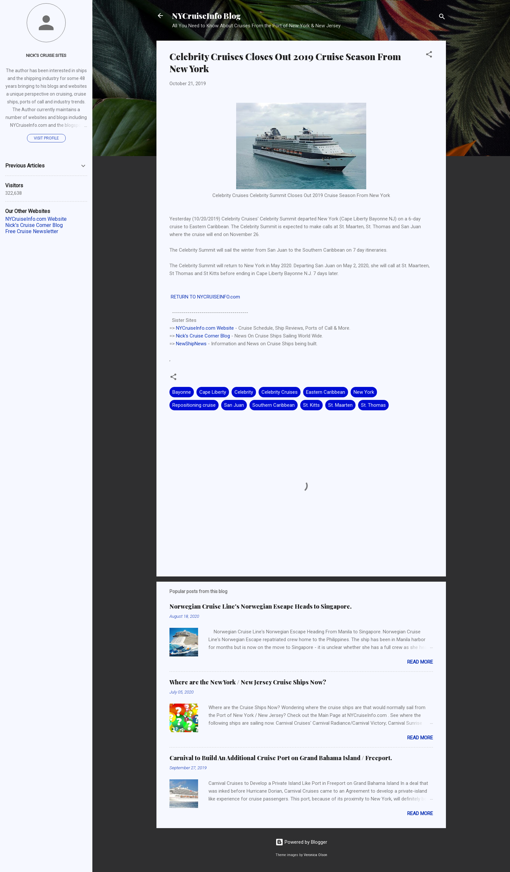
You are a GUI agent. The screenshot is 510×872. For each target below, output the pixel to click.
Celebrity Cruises (280, 392)
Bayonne (181, 392)
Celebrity (244, 392)
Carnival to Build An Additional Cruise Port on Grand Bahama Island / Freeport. (280, 758)
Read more (420, 662)
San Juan (234, 405)
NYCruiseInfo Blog (206, 15)
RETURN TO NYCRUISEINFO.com (204, 297)
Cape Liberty (212, 392)
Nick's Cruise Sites (46, 55)
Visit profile (46, 138)
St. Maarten (340, 405)
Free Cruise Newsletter (31, 231)
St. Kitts (311, 405)
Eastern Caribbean (325, 392)
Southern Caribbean (273, 405)
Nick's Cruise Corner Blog (203, 336)
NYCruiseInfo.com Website (205, 328)
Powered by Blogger (301, 842)
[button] (429, 55)
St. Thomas (373, 405)
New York (364, 392)
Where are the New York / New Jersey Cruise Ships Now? (247, 682)
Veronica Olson (315, 855)
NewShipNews (191, 344)
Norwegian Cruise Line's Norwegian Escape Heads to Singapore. (260, 606)
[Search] (442, 18)
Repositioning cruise (194, 405)
